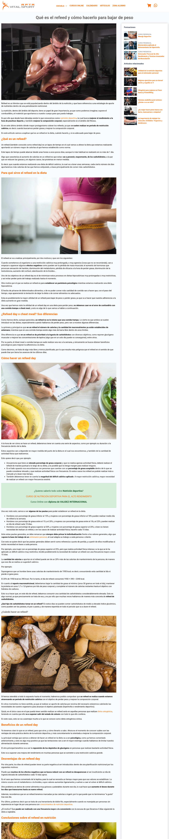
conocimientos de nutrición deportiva (56, 804)
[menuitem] (61, 6)
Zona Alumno (118, 6)
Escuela (61, 6)
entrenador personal (38, 537)
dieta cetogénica (105, 711)
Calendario (91, 6)
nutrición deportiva (68, 118)
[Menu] (149, 5)
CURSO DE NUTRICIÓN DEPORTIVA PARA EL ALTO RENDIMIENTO (59, 496)
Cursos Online (77, 6)
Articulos (105, 6)
